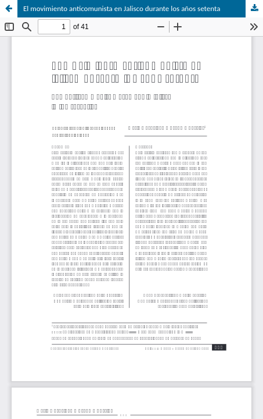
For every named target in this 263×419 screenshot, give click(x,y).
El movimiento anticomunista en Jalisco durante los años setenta (121, 8)
